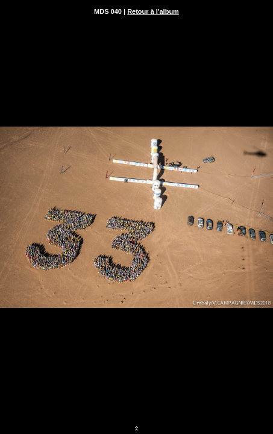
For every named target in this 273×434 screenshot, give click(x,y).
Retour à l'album (153, 11)
